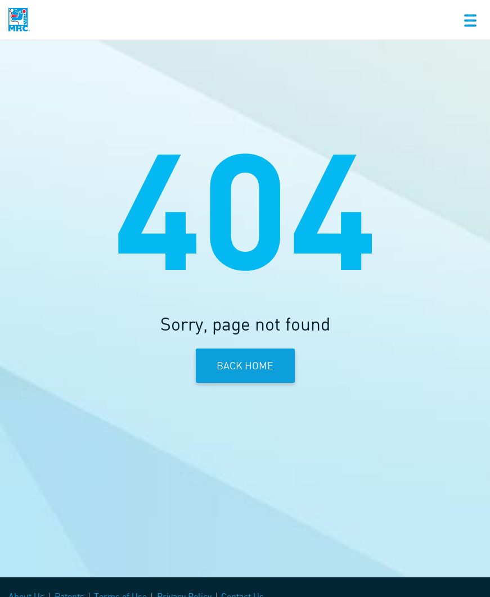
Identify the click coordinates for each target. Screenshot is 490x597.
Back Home (245, 365)
